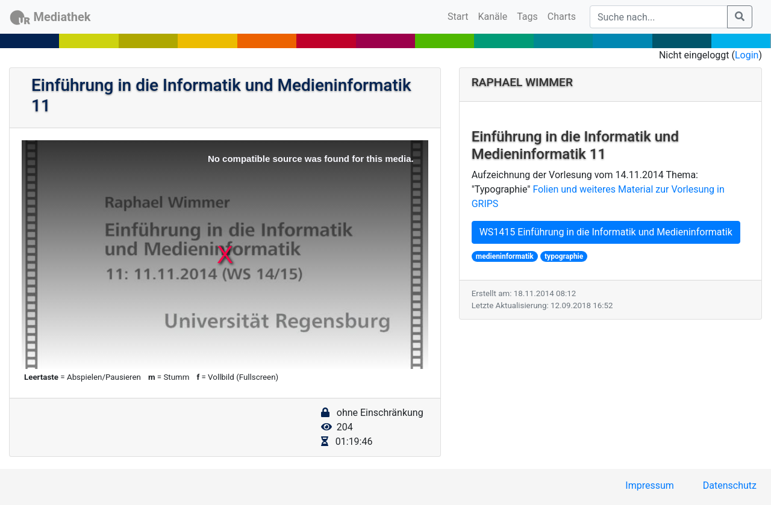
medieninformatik (505, 256)
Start (460, 15)
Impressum (649, 485)
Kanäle (493, 16)
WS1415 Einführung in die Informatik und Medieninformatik (605, 232)
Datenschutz (730, 485)
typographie (564, 256)
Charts (562, 16)
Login (746, 55)
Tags (527, 16)
